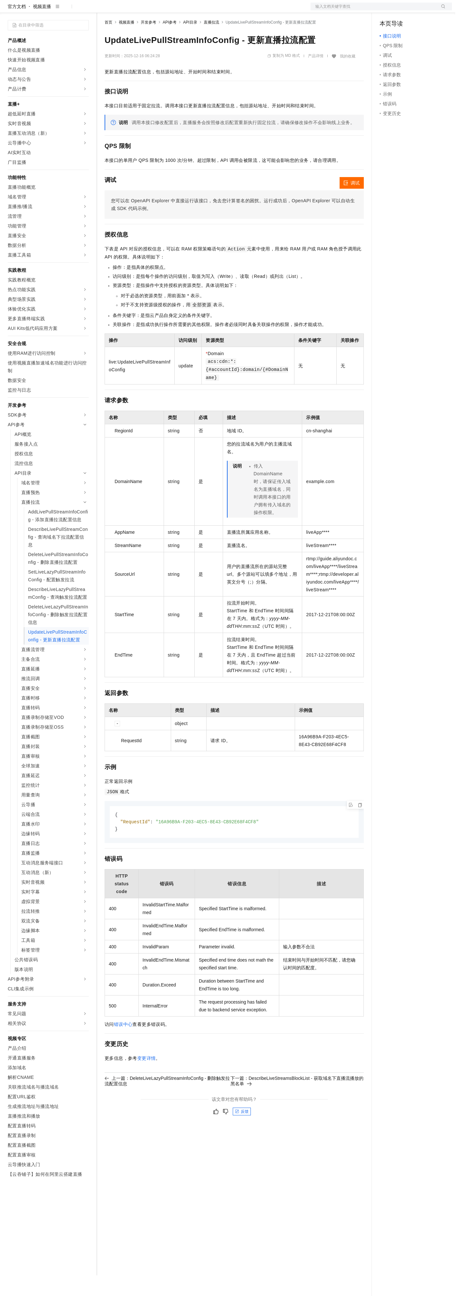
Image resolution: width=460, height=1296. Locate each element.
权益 (123, 10)
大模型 (66, 10)
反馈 (242, 1133)
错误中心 (123, 1045)
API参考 (170, 43)
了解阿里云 (212, 10)
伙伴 (174, 10)
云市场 (157, 10)
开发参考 (148, 43)
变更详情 (146, 1079)
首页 (108, 43)
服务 (190, 10)
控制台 (402, 10)
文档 (373, 10)
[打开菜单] (10, 10)
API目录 (190, 43)
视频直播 (42, 27)
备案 (387, 10)
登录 (441, 10)
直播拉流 (211, 43)
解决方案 (104, 10)
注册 (418, 10)
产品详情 (315, 76)
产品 (83, 10)
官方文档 (17, 27)
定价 (139, 10)
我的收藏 (347, 77)
